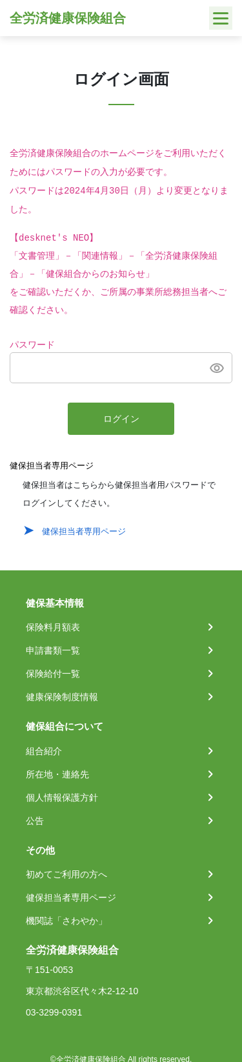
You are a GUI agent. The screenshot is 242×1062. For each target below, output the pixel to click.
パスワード (32, 345)
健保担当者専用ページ (84, 531)
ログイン (121, 419)
